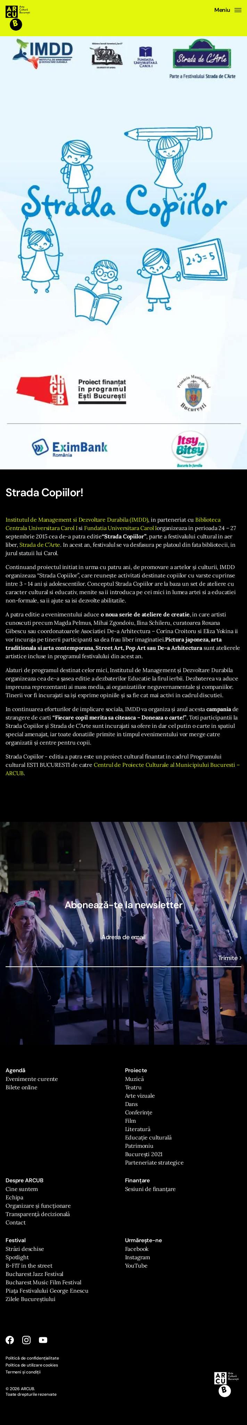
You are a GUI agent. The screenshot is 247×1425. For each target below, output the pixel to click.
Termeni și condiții (23, 1372)
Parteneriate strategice (154, 1162)
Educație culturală (148, 1137)
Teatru (133, 1087)
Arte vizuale (140, 1095)
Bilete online (22, 1087)
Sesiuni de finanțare (150, 1188)
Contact (16, 1222)
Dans (131, 1103)
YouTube (136, 1265)
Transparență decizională (38, 1213)
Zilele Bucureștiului (31, 1298)
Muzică (134, 1078)
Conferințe (139, 1112)
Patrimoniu (139, 1145)
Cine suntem (22, 1188)
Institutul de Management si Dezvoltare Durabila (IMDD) (77, 519)
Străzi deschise (25, 1248)
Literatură (137, 1129)
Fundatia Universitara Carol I (120, 527)
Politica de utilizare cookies (32, 1365)
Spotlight (17, 1257)
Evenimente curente (32, 1078)
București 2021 (144, 1154)
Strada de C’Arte (39, 544)
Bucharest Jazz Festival (34, 1273)
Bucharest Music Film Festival (43, 1282)
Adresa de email (123, 937)
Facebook (137, 1248)
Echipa (14, 1197)
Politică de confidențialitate (32, 1358)
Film (130, 1120)
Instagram (137, 1257)
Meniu (227, 10)
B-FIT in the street (29, 1265)
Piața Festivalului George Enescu (47, 1290)
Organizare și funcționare (38, 1205)
